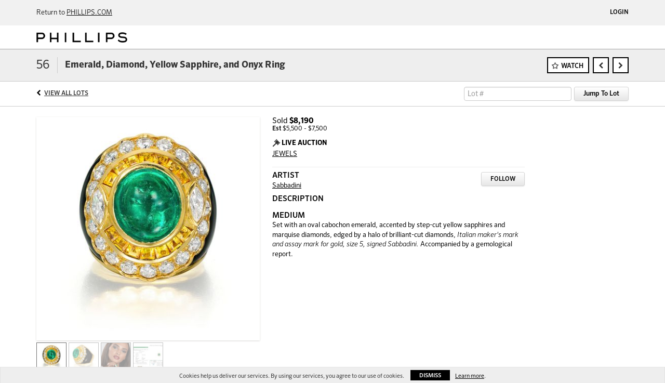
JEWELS (284, 154)
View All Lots (66, 93)
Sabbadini (286, 185)
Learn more (469, 376)
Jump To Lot (601, 93)
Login (619, 12)
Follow (502, 179)
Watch (572, 66)
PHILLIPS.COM (89, 12)
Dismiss (430, 375)
